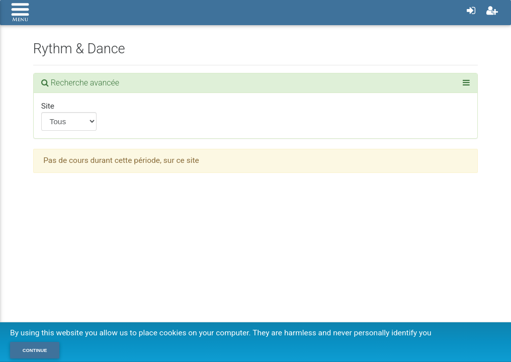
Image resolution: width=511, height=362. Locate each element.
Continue (35, 350)
